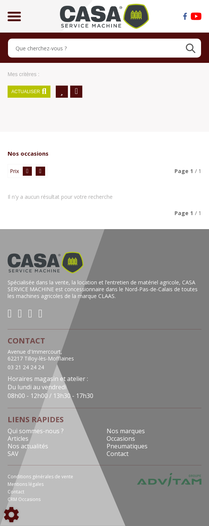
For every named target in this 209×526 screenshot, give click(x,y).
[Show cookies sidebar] (11, 514)
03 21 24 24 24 (26, 367)
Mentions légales (26, 484)
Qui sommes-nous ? (36, 431)
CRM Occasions (24, 499)
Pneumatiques (127, 446)
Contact (118, 453)
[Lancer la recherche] (190, 48)
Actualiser (29, 92)
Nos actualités (28, 446)
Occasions (121, 438)
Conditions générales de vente (40, 476)
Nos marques (126, 431)
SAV (13, 453)
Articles (18, 438)
